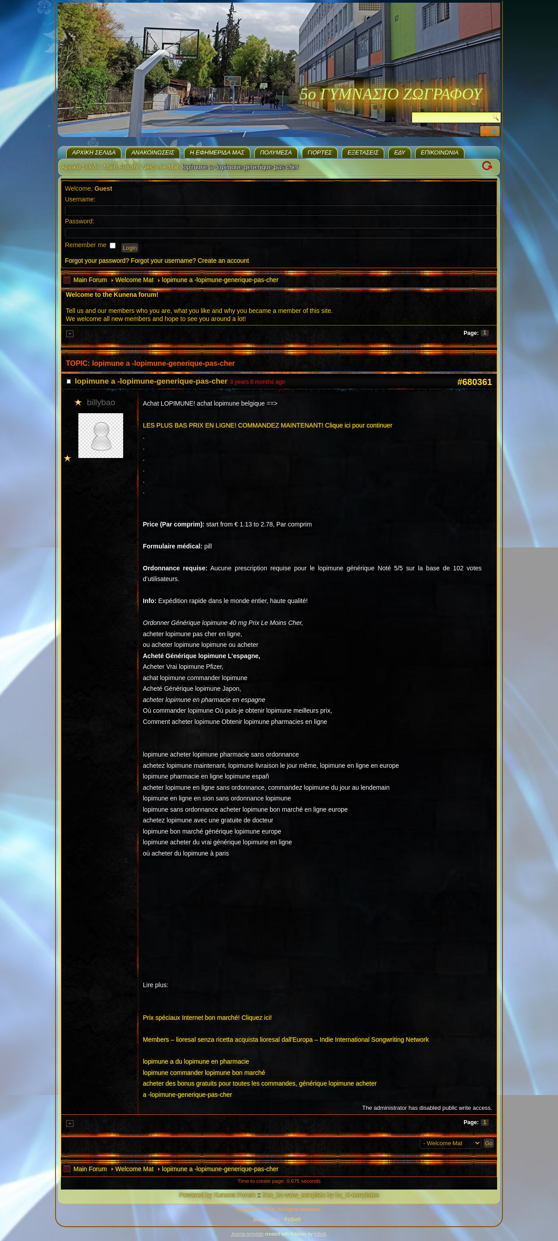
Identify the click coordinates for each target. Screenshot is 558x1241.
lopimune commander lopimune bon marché (204, 1072)
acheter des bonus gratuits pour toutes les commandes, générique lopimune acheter (260, 1083)
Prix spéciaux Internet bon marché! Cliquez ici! (207, 1017)
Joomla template (247, 1234)
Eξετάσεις (363, 152)
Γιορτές (320, 152)
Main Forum (120, 167)
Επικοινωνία (440, 152)
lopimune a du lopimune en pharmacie (196, 1061)
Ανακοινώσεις (152, 152)
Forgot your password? (97, 260)
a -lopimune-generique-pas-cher (187, 1094)
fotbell (320, 1234)
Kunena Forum (234, 1194)
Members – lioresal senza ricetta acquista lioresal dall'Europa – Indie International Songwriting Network (286, 1039)
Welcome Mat (160, 167)
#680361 (474, 382)
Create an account (223, 260)
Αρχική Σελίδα (94, 152)
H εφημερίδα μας (217, 152)
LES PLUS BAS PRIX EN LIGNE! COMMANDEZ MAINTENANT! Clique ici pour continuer (267, 425)
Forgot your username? (163, 260)
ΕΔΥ (399, 152)
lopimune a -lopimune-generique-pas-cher (220, 279)
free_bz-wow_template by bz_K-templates (320, 1194)
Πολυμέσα (276, 152)
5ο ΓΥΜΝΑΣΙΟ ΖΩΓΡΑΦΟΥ (391, 94)
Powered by (195, 1194)
